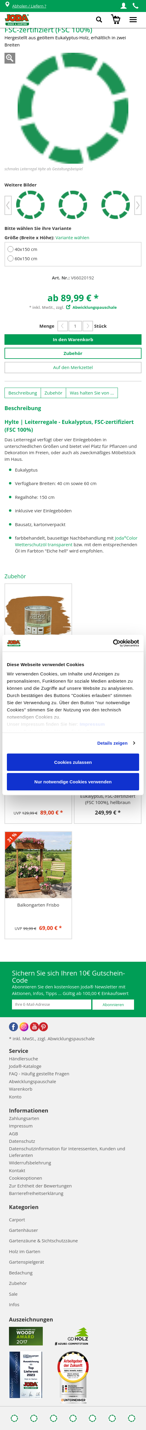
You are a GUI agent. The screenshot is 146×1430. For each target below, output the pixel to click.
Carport (17, 1220)
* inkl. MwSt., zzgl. (73, 307)
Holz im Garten (24, 1251)
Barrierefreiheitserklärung (36, 1193)
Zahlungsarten (24, 1118)
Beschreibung (22, 393)
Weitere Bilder (20, 185)
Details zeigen (112, 743)
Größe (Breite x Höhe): (29, 237)
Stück (100, 326)
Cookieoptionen (25, 1178)
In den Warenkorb (73, 339)
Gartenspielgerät (26, 1262)
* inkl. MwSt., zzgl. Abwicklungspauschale (52, 1038)
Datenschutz (22, 1141)
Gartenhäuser (23, 1230)
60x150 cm (26, 258)
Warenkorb (20, 1089)
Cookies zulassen (73, 761)
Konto (15, 1097)
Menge (46, 326)
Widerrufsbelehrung (30, 1163)
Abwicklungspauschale (32, 1081)
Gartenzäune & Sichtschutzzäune (43, 1241)
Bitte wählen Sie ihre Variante (37, 228)
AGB (13, 1134)
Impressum (92, 724)
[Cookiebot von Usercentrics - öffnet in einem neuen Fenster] (113, 643)
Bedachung (21, 1273)
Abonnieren (113, 1004)
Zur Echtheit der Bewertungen (40, 1186)
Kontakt (17, 1170)
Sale (13, 1294)
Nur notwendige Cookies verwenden (73, 781)
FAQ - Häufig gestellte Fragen (39, 1074)
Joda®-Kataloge (25, 1066)
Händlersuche (23, 1059)
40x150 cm (26, 249)
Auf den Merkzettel (73, 367)
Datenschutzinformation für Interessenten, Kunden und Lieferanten (67, 1151)
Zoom (9, 58)
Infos (14, 1304)
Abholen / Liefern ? (25, 6)
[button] (124, 6)
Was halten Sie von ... (92, 393)
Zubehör (73, 353)
